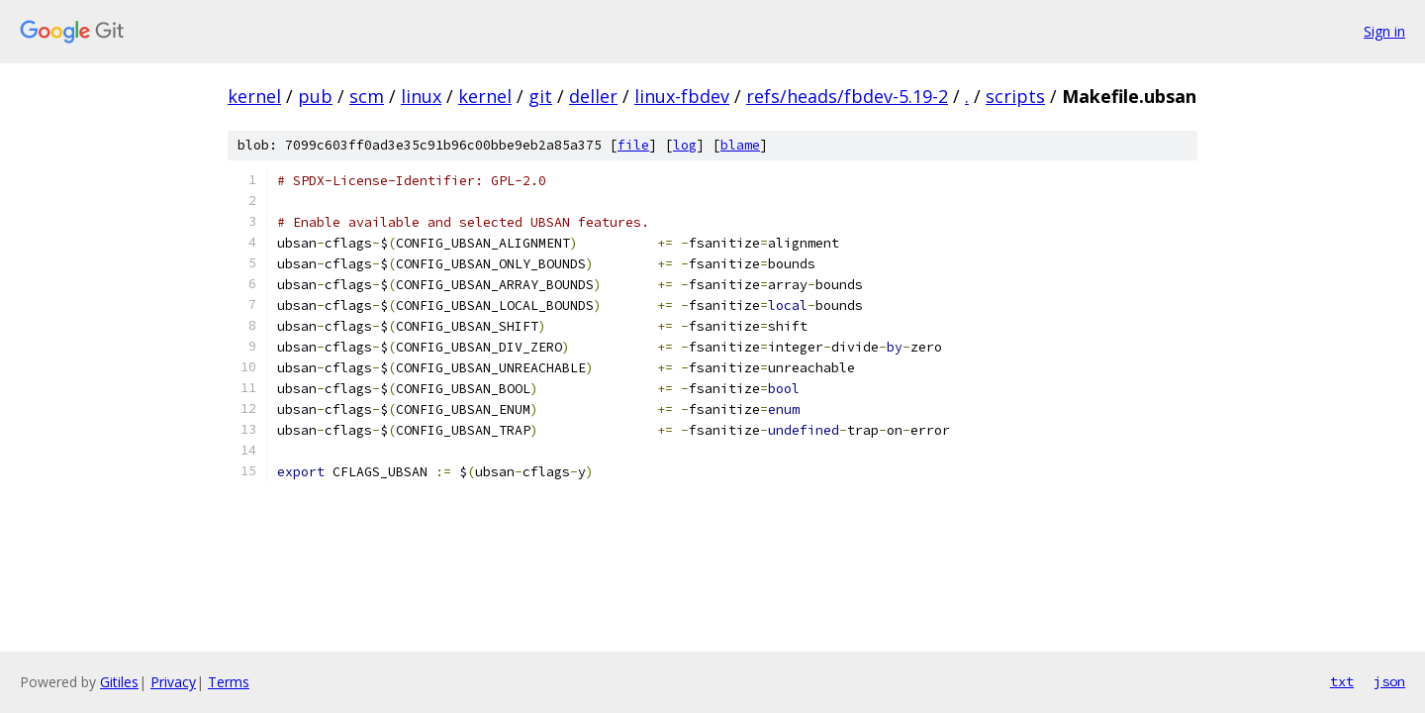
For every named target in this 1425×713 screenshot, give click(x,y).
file (633, 145)
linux (421, 96)
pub (315, 96)
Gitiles (119, 681)
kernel (254, 96)
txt (1342, 681)
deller (593, 96)
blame (740, 145)
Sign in (1384, 31)
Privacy (173, 681)
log (685, 145)
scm (366, 96)
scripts (1015, 96)
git (540, 96)
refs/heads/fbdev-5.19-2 (847, 96)
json (1389, 681)
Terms (228, 681)
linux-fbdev (681, 96)
